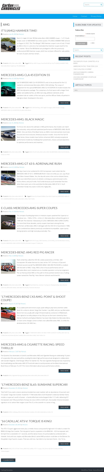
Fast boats (25, 375)
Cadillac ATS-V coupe (35, 448)
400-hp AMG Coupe (35, 63)
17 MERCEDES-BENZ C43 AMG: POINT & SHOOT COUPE (45, 332)
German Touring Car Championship (49, 284)
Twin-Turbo (31, 198)
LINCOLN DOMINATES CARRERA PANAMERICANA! (83, 73)
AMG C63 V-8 (65, 332)
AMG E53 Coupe (34, 240)
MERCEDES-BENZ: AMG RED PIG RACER (27, 252)
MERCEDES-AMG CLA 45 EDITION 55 (25, 74)
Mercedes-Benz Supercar (8, 66)
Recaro (60, 448)
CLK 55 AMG (51, 240)
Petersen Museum (34, 287)
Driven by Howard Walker (38, 196)
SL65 (2, 154)
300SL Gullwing (13, 411)
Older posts (8, 459)
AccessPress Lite (98, 469)
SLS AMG (7, 154)
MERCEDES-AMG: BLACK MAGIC (22, 119)
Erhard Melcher (33, 284)
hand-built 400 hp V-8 (47, 63)
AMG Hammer (43, 240)
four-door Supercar (51, 196)
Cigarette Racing (16, 375)
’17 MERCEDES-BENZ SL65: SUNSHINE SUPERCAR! (34, 384)
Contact (84, 16)
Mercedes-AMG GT (17, 196)
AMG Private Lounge (58, 107)
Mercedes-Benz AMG (21, 198)
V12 (52, 411)
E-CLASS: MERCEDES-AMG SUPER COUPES (29, 207)
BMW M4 (26, 448)
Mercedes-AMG (16, 63)
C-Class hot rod (5, 335)
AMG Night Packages (46, 107)
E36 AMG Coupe (30, 243)
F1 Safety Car (39, 243)
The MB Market (20, 66)
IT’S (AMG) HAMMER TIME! (19, 30)
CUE (43, 448)
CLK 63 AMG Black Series (62, 240)
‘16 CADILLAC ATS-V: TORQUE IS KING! (26, 420)
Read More (64, 58)
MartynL (21, 34)
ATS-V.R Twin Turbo (17, 448)
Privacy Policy (96, 16)
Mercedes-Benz (26, 110)
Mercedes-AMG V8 (45, 152)
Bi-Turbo (37, 152)
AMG (10, 63)
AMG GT (31, 152)
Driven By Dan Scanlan (16, 335)
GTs (36, 411)
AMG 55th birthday (34, 107)
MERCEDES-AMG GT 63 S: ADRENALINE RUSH (31, 163)
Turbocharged (5, 450)
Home (75, 16)
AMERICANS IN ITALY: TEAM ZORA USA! (85, 66)
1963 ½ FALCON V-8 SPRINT (82, 69)
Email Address (80, 36)
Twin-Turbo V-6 (40, 335)
